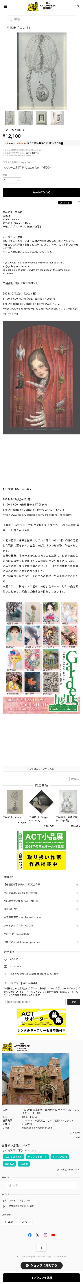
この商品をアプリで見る (41, 769)
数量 (5, 175)
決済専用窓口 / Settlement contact (23, 917)
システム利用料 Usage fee (16, 162)
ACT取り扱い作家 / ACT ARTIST (21, 901)
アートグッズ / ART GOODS (19, 925)
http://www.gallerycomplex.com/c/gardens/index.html (37, 514)
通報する (75, 779)
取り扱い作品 (11, 909)
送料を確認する (32, 153)
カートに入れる (42, 192)
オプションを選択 (41, 1277)
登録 (74, 1002)
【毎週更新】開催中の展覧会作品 (23, 884)
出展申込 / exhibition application (22, 942)
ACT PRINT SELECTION (16, 933)
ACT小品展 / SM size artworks (20, 892)
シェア (76, 202)
